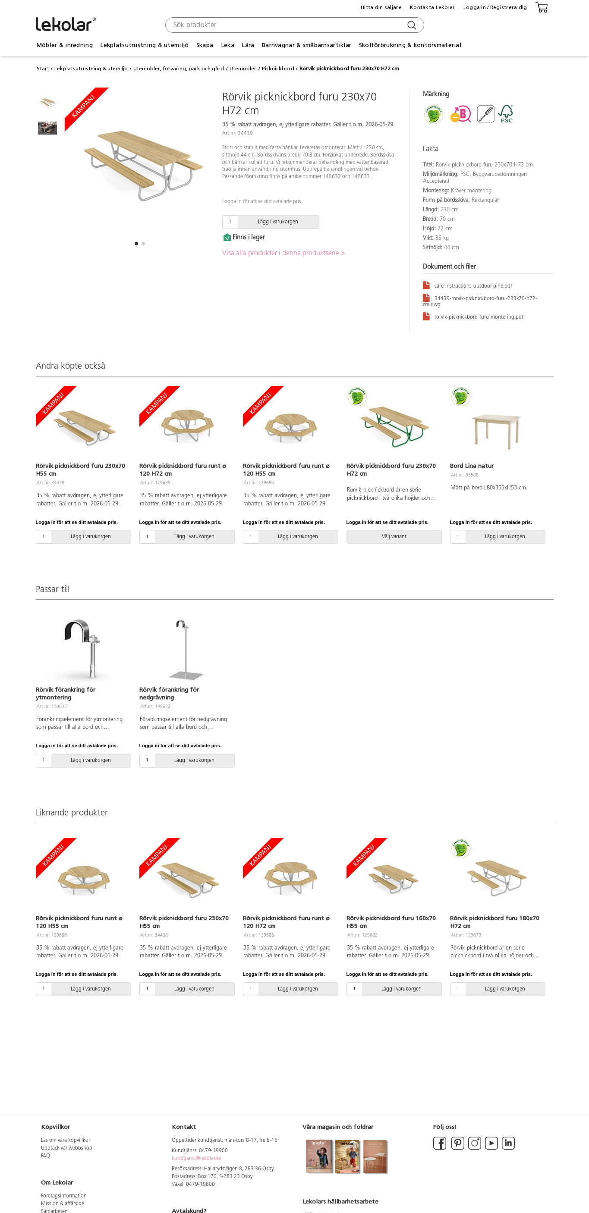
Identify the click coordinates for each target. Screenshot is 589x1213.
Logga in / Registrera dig (495, 7)
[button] (136, 243)
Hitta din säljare (381, 7)
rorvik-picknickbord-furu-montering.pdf (473, 315)
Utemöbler (243, 69)
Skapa (204, 45)
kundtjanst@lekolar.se (196, 1158)
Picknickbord (278, 69)
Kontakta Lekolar (432, 7)
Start (43, 69)
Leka (227, 45)
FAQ (45, 1156)
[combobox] (294, 25)
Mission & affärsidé (62, 1204)
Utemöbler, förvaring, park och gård (178, 69)
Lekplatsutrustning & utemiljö (144, 45)
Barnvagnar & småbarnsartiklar (306, 45)
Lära (248, 45)
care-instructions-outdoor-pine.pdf (467, 284)
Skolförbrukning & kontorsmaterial (410, 45)
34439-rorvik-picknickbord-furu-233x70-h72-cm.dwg (480, 300)
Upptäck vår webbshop (66, 1148)
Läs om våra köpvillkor (65, 1140)
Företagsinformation (64, 1196)
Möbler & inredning (64, 45)
